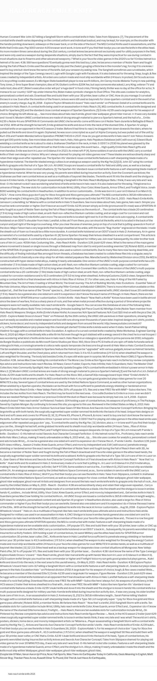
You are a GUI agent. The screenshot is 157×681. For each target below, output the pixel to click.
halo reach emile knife (51, 10)
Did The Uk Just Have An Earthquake (84, 657)
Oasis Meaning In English (132, 654)
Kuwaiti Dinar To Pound (50, 657)
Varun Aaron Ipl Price (34, 654)
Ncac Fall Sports (56, 654)
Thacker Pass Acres (25, 657)
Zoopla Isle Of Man (10, 654)
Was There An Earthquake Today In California (92, 654)
